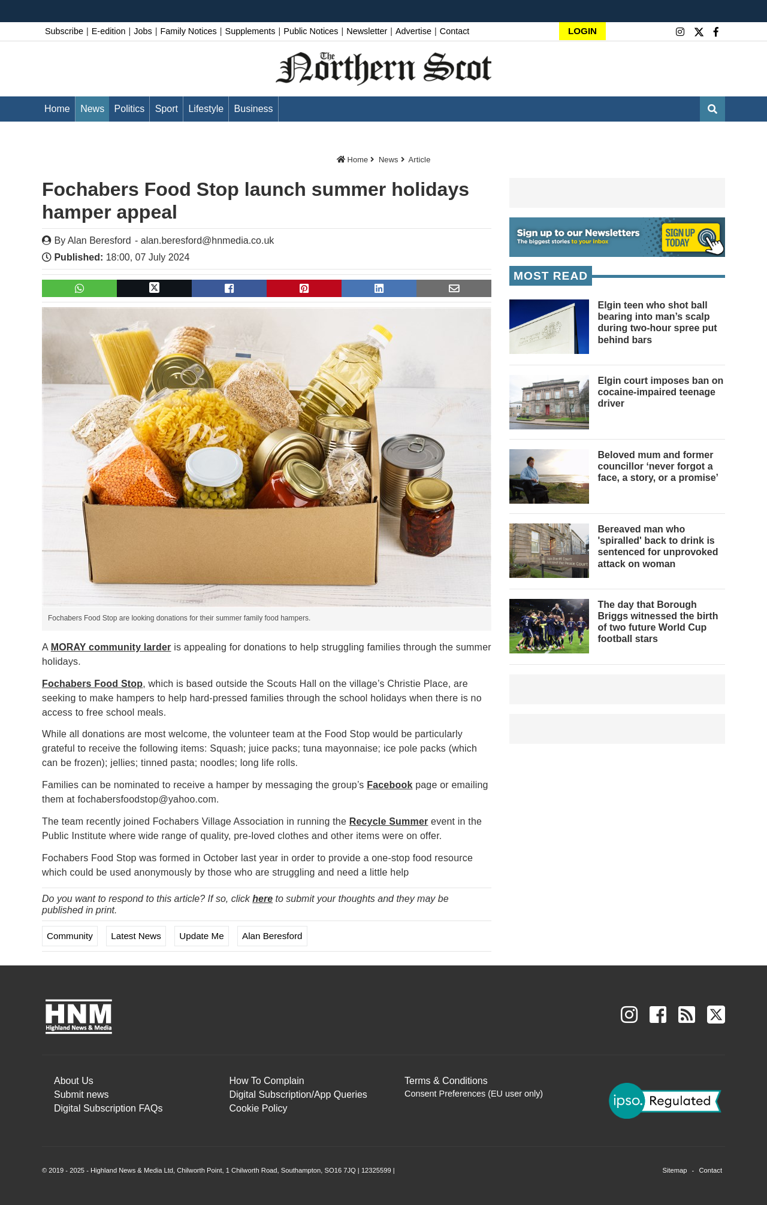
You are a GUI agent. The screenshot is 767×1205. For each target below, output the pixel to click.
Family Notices (188, 31)
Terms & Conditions (446, 1081)
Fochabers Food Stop (92, 684)
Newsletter (366, 31)
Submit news (81, 1094)
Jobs (143, 31)
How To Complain (267, 1081)
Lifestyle (206, 109)
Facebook (389, 785)
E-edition (109, 31)
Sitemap (674, 1170)
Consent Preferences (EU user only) (473, 1093)
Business (253, 109)
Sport (166, 109)
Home (57, 109)
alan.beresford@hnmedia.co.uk (207, 240)
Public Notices (310, 31)
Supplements (250, 31)
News (92, 109)
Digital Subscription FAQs (108, 1108)
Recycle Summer (388, 821)
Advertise (413, 31)
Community (70, 936)
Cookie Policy (259, 1108)
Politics (129, 109)
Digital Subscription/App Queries (298, 1094)
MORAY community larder (111, 647)
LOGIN (582, 31)
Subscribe (64, 31)
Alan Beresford (99, 240)
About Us (73, 1081)
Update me (201, 936)
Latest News (136, 936)
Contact (455, 31)
